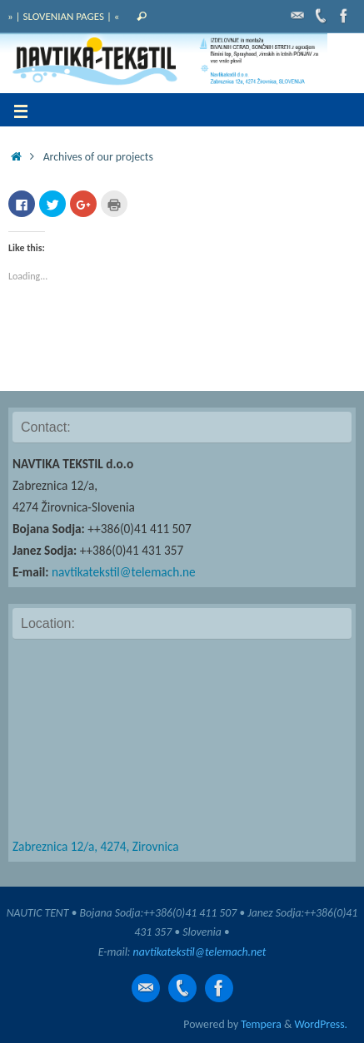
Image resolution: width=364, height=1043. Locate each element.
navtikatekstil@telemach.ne (124, 572)
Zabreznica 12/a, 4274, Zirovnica (95, 846)
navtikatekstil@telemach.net (200, 952)
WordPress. (320, 1024)
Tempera (261, 1024)
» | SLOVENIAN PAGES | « (63, 16)
